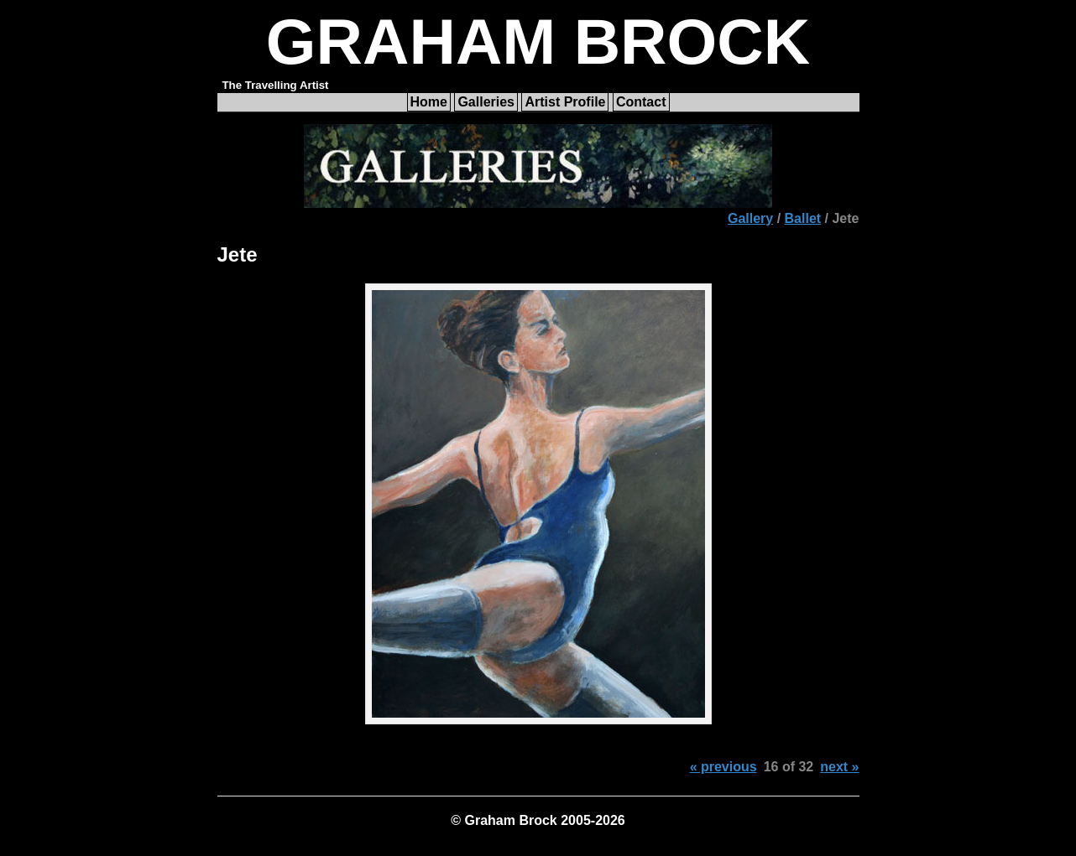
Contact (641, 102)
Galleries (485, 102)
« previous (723, 767)
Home (428, 102)
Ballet (803, 218)
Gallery (750, 218)
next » (839, 767)
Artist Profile (565, 102)
